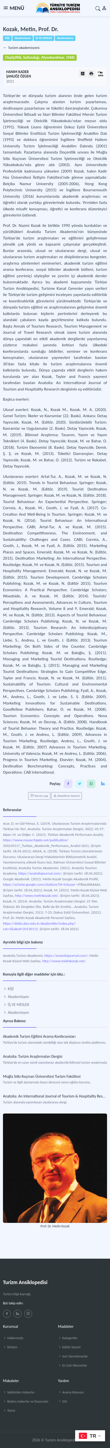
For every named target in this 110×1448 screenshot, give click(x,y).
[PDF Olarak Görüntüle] (83, 74)
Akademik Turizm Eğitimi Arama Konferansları (39, 1036)
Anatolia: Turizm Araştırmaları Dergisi (32, 1056)
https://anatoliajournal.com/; (66, 955)
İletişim (10, 1347)
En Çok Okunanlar (72, 1365)
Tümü (9, 1411)
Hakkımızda (13, 1338)
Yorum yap (39, 796)
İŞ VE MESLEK (16, 1004)
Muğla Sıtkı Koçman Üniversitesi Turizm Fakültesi (42, 1076)
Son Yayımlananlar (73, 1356)
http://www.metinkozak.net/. (64, 961)
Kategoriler (68, 1338)
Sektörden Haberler (19, 1392)
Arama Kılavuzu (71, 1392)
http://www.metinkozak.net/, (37, 895)
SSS (62, 1401)
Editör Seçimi (69, 1347)
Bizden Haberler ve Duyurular (25, 1401)
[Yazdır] (91, 74)
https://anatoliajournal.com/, (40, 873)
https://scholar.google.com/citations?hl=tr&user (39, 884)
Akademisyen (16, 996)
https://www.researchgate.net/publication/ (35, 840)
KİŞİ (8, 988)
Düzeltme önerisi (66, 796)
